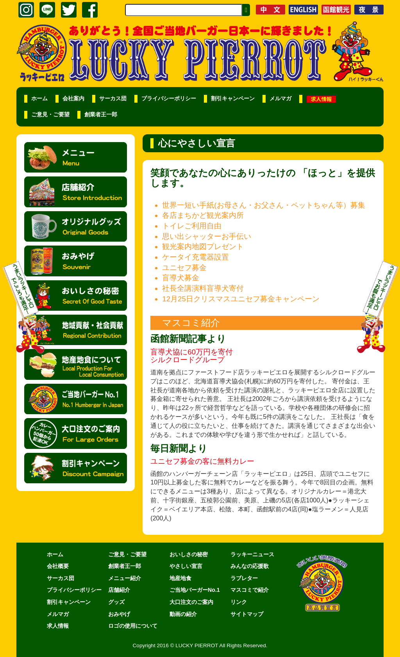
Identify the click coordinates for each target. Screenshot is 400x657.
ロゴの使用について (132, 626)
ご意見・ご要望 (50, 115)
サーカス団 (113, 98)
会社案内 (73, 98)
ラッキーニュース (252, 554)
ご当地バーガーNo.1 (195, 590)
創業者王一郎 (100, 115)
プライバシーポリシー (168, 98)
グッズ (116, 602)
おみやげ (119, 614)
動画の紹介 (183, 614)
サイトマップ (246, 614)
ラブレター (244, 578)
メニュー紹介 (124, 578)
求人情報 (58, 626)
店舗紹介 (119, 590)
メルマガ (280, 98)
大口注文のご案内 (191, 602)
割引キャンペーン (233, 98)
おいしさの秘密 (189, 554)
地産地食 (180, 578)
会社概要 (58, 566)
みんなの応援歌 (249, 566)
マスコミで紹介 (249, 590)
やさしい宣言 (186, 566)
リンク (238, 602)
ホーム (39, 98)
